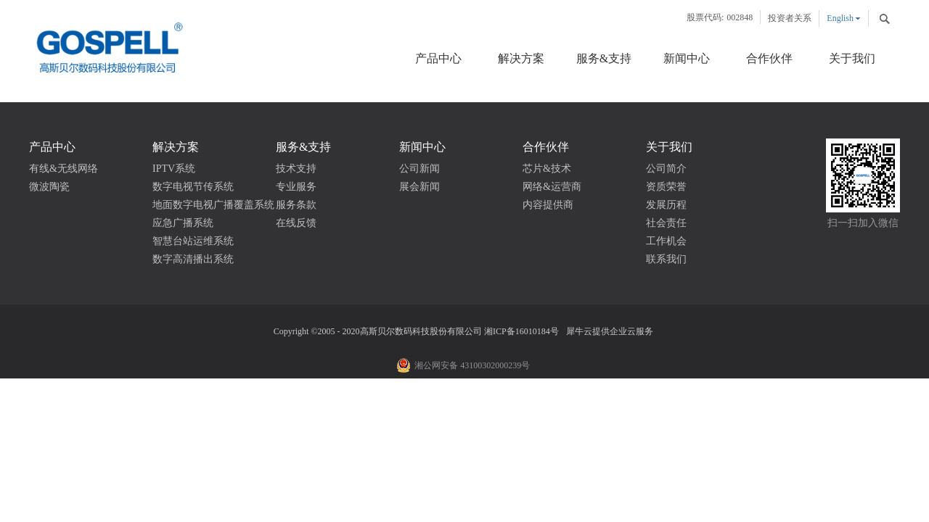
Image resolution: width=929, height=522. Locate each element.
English (840, 18)
